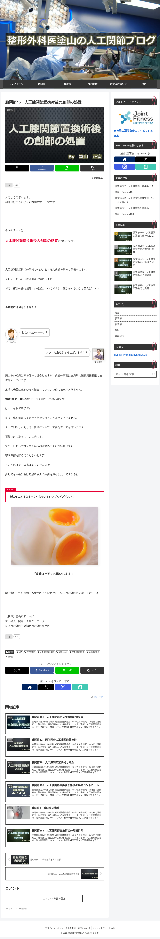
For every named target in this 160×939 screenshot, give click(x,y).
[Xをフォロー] (51, 687)
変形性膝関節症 (77, 652)
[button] (92, 168)
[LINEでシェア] (67, 168)
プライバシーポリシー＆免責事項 (59, 930)
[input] (135, 383)
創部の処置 (61, 652)
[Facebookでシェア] (42, 168)
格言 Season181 (125, 197)
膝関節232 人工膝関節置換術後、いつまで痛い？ (133, 206)
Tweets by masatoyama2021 (130, 364)
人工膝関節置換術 (46, 652)
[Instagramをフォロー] (58, 687)
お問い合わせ (84, 930)
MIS (19, 652)
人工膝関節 (29, 652)
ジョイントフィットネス (104, 930)
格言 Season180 (125, 221)
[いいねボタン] (9, 185)
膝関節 (10, 652)
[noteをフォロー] (65, 687)
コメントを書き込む (54, 900)
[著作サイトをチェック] (45, 687)
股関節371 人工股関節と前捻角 (134, 214)
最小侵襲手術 (93, 652)
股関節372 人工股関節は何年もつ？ (134, 189)
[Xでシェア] (17, 168)
